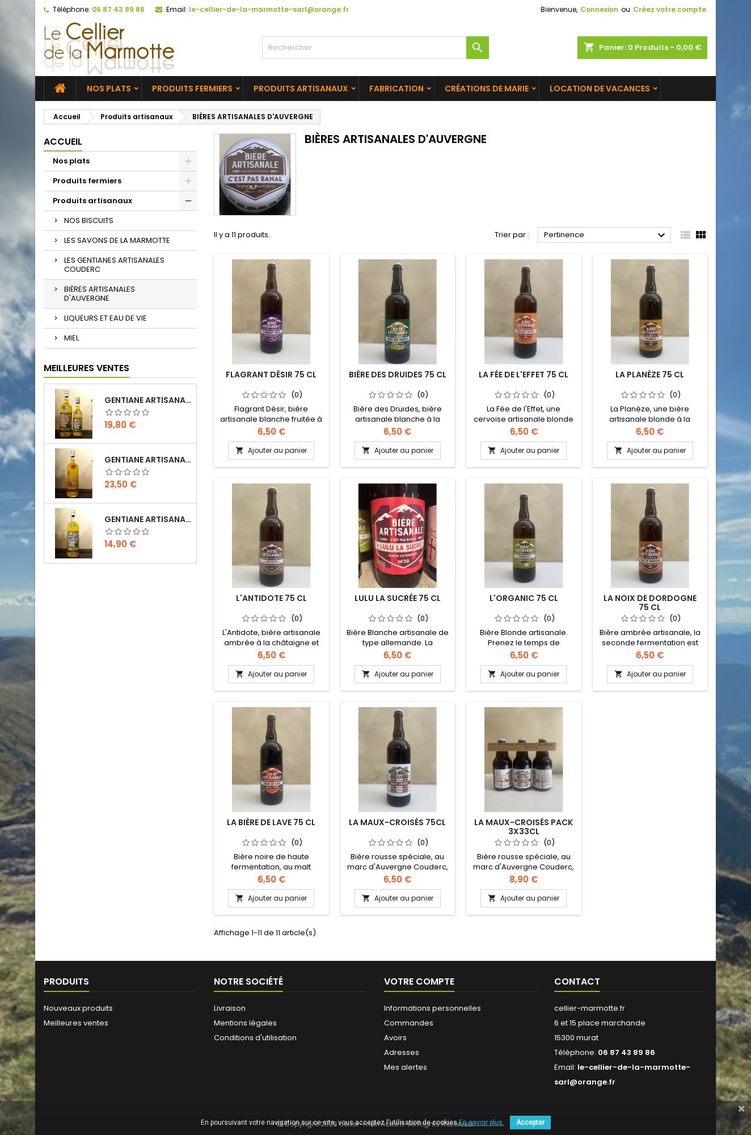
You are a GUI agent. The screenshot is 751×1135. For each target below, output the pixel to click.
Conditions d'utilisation (255, 1037)
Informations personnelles (432, 1008)
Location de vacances (600, 88)
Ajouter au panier (271, 450)
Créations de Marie (487, 88)
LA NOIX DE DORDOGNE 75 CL (650, 602)
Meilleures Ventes (86, 368)
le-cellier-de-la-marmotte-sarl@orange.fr (269, 9)
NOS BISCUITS (88, 220)
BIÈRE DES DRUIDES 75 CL (397, 374)
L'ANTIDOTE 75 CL (271, 598)
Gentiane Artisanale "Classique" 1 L (148, 400)
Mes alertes (405, 1067)
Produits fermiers (192, 88)
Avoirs (395, 1037)
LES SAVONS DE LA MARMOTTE (117, 240)
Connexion (599, 9)
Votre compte (419, 981)
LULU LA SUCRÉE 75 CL (398, 598)
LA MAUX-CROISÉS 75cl (397, 822)
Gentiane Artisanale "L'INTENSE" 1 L (148, 459)
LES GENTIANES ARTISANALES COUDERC (114, 265)
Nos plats (109, 88)
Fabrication (396, 88)
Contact (577, 981)
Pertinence (606, 235)
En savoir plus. (481, 1122)
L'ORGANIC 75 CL (524, 598)
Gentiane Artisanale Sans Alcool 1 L (148, 519)
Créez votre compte (669, 9)
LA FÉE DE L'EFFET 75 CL (523, 374)
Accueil (63, 141)
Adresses (401, 1052)
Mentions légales (245, 1023)
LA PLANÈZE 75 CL (649, 374)
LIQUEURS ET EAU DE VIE (105, 318)
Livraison (230, 1008)
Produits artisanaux (301, 88)
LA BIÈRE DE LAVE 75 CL (271, 822)
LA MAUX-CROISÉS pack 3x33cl (523, 827)
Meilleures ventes (76, 1023)
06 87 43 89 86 (118, 9)
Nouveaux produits (78, 1008)
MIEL (71, 338)
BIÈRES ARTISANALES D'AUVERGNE (99, 294)
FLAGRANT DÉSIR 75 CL (271, 374)
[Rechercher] (375, 47)
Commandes (408, 1023)
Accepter (530, 1122)
